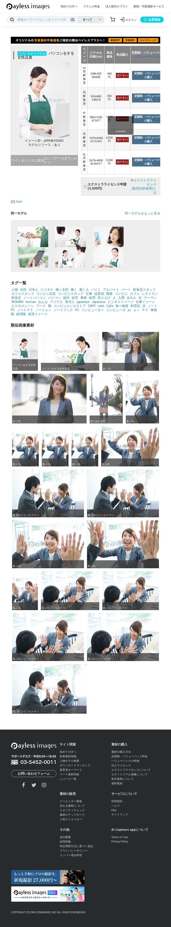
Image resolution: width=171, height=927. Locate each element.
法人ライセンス (121, 765)
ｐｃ (136, 310)
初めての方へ (69, 6)
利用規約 (117, 801)
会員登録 (152, 19)
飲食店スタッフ (144, 290)
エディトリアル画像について (129, 774)
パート (126, 290)
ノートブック (63, 310)
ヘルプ (115, 805)
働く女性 (62, 290)
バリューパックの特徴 (125, 760)
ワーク (41, 306)
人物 (14, 290)
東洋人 (70, 302)
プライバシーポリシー (74, 850)
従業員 (99, 294)
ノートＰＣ (25, 310)
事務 (83, 298)
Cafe (109, 306)
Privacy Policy (119, 841)
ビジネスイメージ (121, 302)
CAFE (92, 306)
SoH (19, 202)
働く (74, 290)
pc (129, 310)
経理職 (21, 314)
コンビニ (121, 294)
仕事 (89, 294)
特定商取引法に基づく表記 (76, 846)
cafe (101, 306)
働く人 (84, 290)
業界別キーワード (71, 769)
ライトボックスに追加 (27, 160)
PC (77, 310)
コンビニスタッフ (71, 294)
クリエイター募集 (71, 801)
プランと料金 (91, 6)
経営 (75, 298)
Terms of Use (119, 837)
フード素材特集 (69, 774)
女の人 (131, 298)
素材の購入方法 (121, 751)
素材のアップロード (72, 814)
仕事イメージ (145, 302)
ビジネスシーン (22, 306)
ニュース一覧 (68, 778)
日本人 (33, 290)
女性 (23, 290)
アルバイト (111, 290)
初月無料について (122, 778)
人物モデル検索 (69, 760)
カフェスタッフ (22, 294)
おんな (43, 302)
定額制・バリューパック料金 (129, 756)
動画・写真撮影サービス (149, 6)
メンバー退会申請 (71, 855)
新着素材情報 (68, 756)
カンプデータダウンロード (61, 160)
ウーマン (150, 298)
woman (30, 302)
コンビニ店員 (46, 294)
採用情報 (65, 841)
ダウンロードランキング (75, 765)
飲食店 (16, 298)
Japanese (99, 302)
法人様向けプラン (117, 6)
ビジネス (46, 290)
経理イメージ (37, 314)
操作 (66, 298)
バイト (96, 290)
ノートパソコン (34, 298)
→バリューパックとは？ (148, 56)
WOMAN (17, 302)
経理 (92, 298)
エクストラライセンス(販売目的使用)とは (144, 186)
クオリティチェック (72, 810)
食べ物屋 (121, 306)
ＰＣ (145, 310)
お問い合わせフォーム (34, 774)
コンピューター (92, 310)
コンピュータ (116, 310)
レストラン (150, 294)
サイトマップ (119, 814)
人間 (121, 298)
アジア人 (56, 302)
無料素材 (117, 783)
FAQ (114, 810)
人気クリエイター (71, 819)
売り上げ (104, 298)
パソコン (54, 298)
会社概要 (65, 837)
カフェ (135, 294)
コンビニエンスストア (69, 306)
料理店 (135, 306)
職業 (109, 294)
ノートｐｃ (43, 310)
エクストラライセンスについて (131, 769)
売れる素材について (72, 805)
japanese (83, 302)
